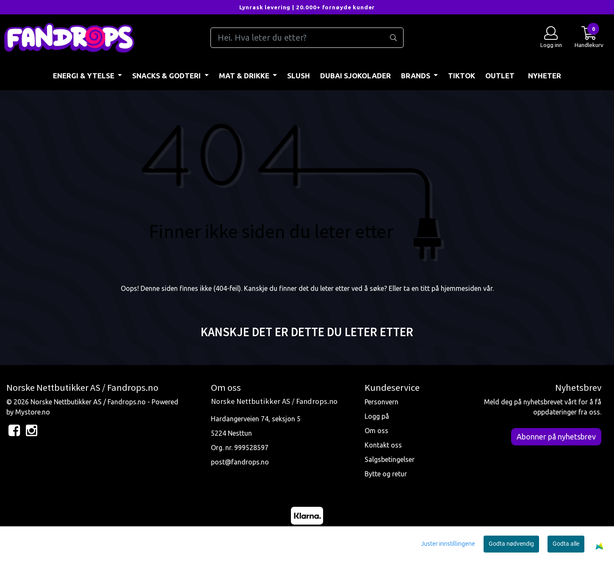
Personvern (381, 402)
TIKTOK (461, 76)
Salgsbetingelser (390, 459)
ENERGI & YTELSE (84, 76)
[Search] (307, 38)
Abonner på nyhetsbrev (556, 436)
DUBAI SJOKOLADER (355, 76)
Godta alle (566, 543)
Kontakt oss (383, 445)
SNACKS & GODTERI (167, 76)
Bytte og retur (386, 474)
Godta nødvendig (511, 543)
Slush (298, 76)
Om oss (376, 430)
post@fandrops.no (240, 462)
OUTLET (499, 76)
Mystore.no (32, 412)
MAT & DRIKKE (245, 76)
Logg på (377, 416)
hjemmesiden (461, 288)
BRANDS (416, 76)
